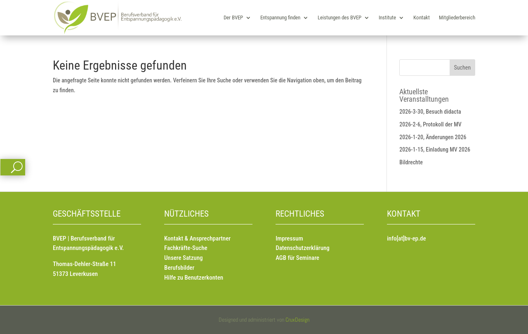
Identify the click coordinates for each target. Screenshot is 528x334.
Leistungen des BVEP (339, 17)
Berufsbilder (179, 267)
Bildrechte (411, 162)
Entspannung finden (280, 17)
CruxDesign (297, 319)
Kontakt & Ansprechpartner (197, 238)
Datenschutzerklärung (303, 248)
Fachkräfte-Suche (185, 248)
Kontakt (421, 17)
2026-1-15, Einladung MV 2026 (434, 149)
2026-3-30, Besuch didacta (430, 111)
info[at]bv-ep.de (406, 238)
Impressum (289, 238)
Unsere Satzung (183, 258)
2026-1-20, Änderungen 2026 (432, 137)
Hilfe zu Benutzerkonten (193, 277)
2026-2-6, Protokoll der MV (430, 124)
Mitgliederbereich (457, 17)
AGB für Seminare (297, 258)
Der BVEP (233, 17)
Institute (387, 17)
